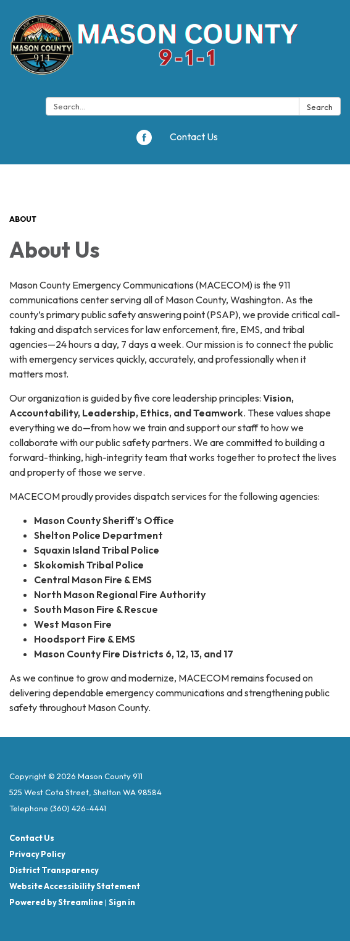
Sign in (122, 902)
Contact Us (194, 136)
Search (320, 107)
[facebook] (144, 141)
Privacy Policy (37, 854)
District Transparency (54, 870)
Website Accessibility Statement (74, 886)
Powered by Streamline (56, 902)
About (22, 219)
